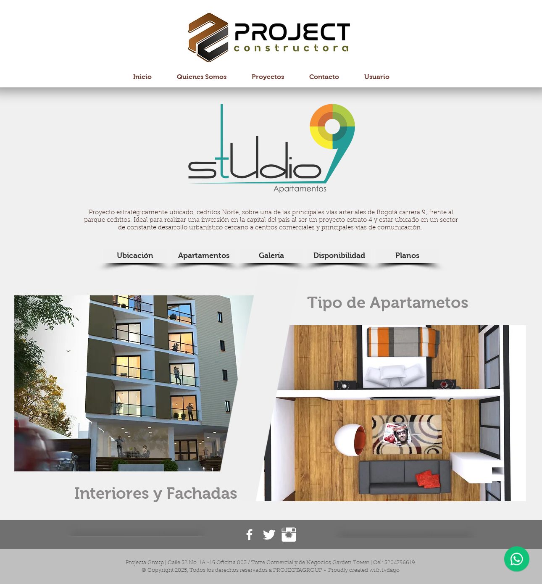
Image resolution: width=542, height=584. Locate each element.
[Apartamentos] (203, 255)
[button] (151, 383)
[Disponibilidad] (339, 255)
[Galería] (271, 255)
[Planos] (407, 255)
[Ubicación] (134, 255)
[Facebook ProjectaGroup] (249, 534)
